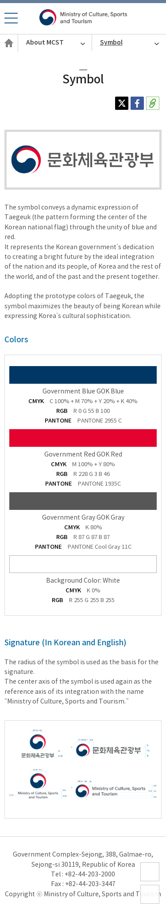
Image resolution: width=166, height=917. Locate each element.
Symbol (111, 42)
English (9, 51)
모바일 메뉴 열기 (10, 22)
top (146, 903)
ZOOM (150, 798)
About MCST (45, 42)
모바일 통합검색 (156, 19)
